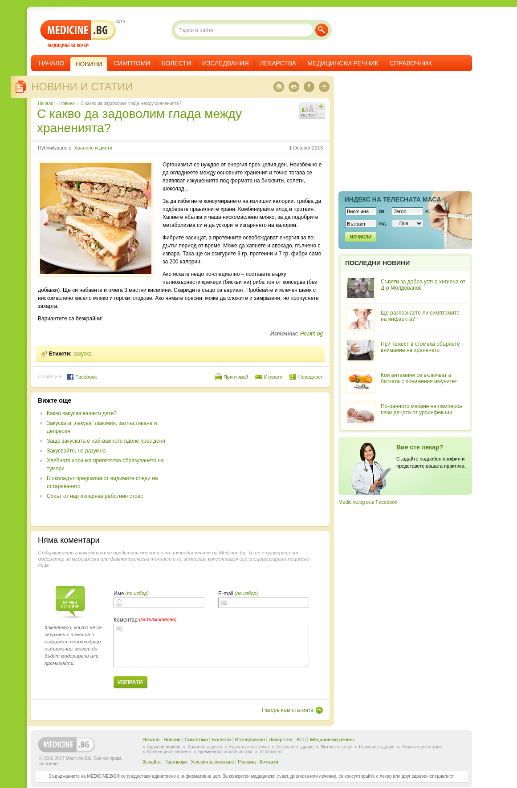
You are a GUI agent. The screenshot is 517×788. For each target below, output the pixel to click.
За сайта (151, 762)
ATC (301, 739)
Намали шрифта (321, 115)
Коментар (126, 620)
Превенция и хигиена (169, 751)
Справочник (411, 63)
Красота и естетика (249, 746)
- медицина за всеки (78, 34)
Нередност (310, 377)
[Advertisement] (250, 459)
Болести (176, 63)
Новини (67, 103)
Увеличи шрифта (321, 106)
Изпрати (273, 377)
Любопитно (271, 751)
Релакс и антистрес (422, 746)
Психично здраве (377, 746)
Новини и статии (82, 87)
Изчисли (360, 236)
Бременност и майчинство (225, 751)
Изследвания (225, 63)
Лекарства (278, 63)
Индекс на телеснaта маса (393, 199)
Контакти (269, 762)
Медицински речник (343, 63)
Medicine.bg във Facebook (367, 502)
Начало (51, 63)
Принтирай (236, 377)
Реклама (247, 762)
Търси (321, 30)
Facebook (82, 376)
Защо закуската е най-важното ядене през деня (106, 441)
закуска (82, 354)
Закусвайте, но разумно (76, 451)
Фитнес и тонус (336, 746)
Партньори (175, 762)
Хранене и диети (93, 147)
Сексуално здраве (295, 746)
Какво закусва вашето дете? (82, 413)
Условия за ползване (212, 762)
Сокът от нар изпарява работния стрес (95, 496)
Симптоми (132, 63)
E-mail (225, 593)
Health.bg (311, 334)
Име (119, 593)
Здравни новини (163, 746)
